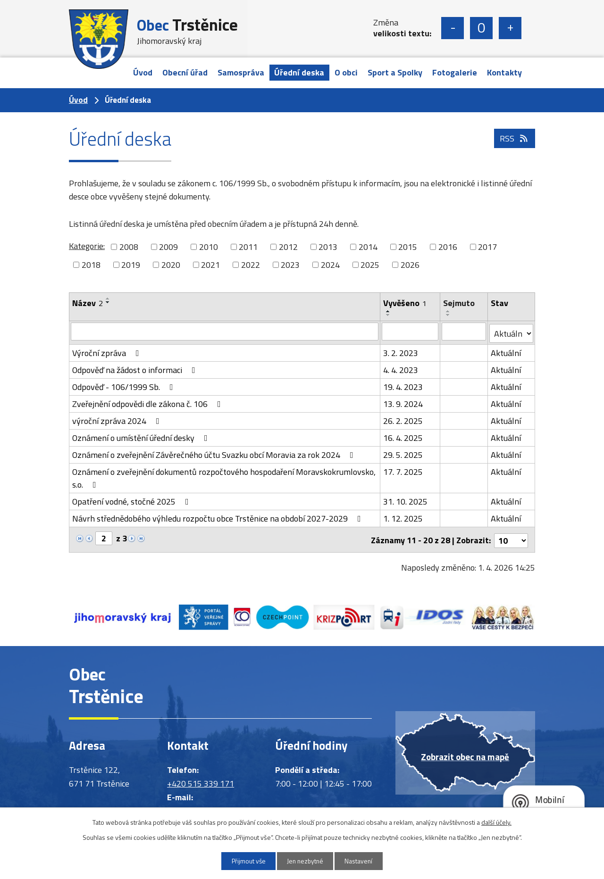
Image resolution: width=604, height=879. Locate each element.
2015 (407, 246)
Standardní (481, 28)
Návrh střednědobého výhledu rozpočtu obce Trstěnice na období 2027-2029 (218, 517)
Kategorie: (87, 246)
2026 (410, 264)
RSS (514, 141)
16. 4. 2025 (403, 436)
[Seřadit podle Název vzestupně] (108, 298)
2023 (290, 264)
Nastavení (362, 861)
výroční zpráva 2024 (117, 419)
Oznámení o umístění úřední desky (141, 436)
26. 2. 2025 (403, 419)
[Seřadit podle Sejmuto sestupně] (448, 315)
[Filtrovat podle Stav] (511, 332)
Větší (510, 28)
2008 (128, 246)
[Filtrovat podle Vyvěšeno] (410, 331)
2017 (487, 246)
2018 (91, 264)
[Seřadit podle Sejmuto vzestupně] (448, 311)
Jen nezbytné (305, 861)
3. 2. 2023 (401, 351)
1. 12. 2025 (403, 517)
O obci (346, 72)
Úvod (142, 72)
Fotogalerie (454, 72)
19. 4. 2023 (403, 385)
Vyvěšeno (405, 303)
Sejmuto (459, 303)
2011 (248, 246)
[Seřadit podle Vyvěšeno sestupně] (389, 315)
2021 (210, 264)
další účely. (496, 822)
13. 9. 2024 (403, 402)
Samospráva (241, 72)
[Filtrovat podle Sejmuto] (464, 331)
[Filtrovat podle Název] (225, 331)
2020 (170, 264)
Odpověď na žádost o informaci (135, 368)
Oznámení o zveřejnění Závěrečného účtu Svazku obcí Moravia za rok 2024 (214, 453)
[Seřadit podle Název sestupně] (108, 302)
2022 (250, 264)
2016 (447, 246)
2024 (330, 264)
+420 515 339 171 (200, 780)
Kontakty (504, 72)
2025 (370, 264)
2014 (368, 246)
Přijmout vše (245, 861)
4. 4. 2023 (401, 368)
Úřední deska (299, 72)
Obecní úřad (185, 72)
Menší (452, 28)
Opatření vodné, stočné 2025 (132, 500)
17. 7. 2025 (403, 470)
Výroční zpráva (107, 351)
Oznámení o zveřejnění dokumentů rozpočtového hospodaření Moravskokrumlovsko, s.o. (224, 476)
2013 (328, 246)
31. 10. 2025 (406, 500)
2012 (288, 246)
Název (87, 303)
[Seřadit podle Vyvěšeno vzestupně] (389, 311)
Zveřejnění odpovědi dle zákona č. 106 (148, 402)
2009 (168, 246)
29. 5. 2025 (403, 453)
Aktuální (506, 351)
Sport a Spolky (395, 72)
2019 (130, 264)
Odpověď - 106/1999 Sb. (124, 385)
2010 (208, 246)
